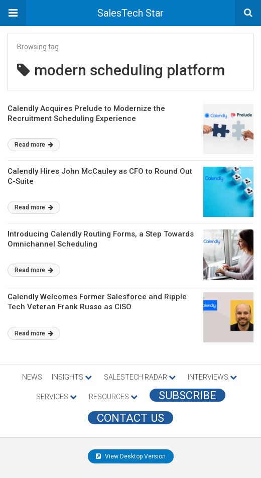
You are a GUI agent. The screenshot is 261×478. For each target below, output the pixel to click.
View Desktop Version (131, 456)
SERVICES (56, 397)
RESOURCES (113, 397)
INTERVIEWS (212, 377)
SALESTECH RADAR (140, 377)
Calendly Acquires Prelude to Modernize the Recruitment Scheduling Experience (86, 113)
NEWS (32, 377)
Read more (34, 144)
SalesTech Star (130, 13)
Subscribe (187, 395)
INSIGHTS (72, 377)
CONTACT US (130, 417)
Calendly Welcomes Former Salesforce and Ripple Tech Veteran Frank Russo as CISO (97, 301)
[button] (13, 13)
